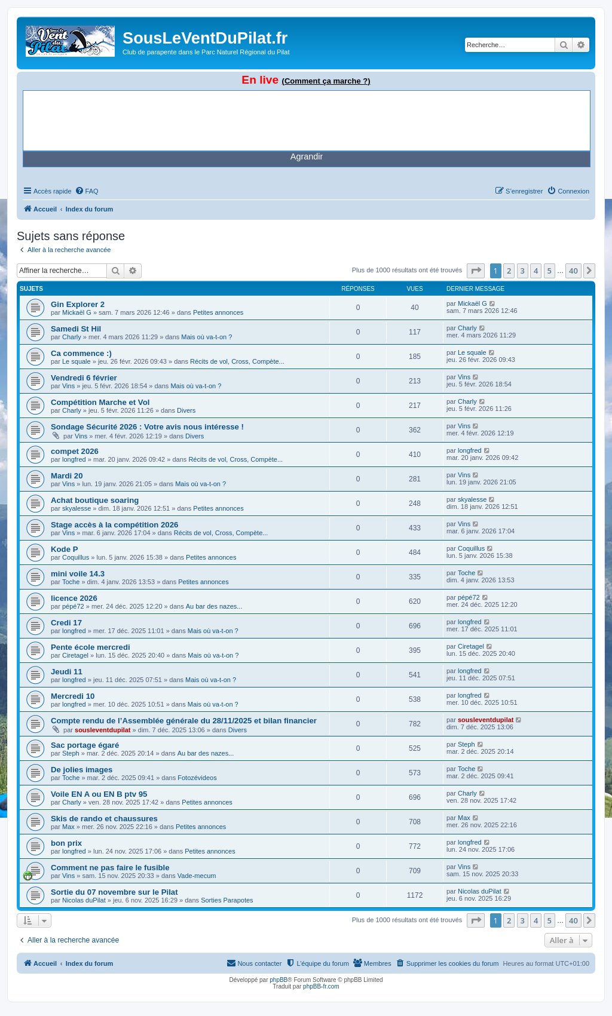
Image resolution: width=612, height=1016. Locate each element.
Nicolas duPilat (84, 900)
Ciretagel (75, 655)
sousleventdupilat (103, 729)
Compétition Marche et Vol (100, 402)
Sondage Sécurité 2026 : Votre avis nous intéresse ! (147, 426)
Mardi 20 (67, 475)
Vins (68, 385)
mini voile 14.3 (78, 573)
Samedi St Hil (76, 328)
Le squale (76, 361)
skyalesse (76, 508)
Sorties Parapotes (227, 900)
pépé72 (73, 606)
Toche (70, 581)
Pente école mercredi (90, 647)
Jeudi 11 (66, 671)
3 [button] (523, 270)
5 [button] (549, 270)
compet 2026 (75, 451)
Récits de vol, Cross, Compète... (237, 361)
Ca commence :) (81, 353)
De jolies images (81, 769)
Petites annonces (218, 312)
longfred (74, 459)
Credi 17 (66, 622)
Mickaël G (76, 312)
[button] (476, 270)
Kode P (64, 549)
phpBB (278, 980)
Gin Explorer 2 (78, 304)
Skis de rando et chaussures (104, 818)
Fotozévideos (197, 777)
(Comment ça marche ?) (326, 80)
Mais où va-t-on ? (206, 336)
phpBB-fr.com (321, 986)
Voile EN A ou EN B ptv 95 (99, 794)
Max (68, 826)
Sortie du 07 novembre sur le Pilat (114, 892)
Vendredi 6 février (84, 377)
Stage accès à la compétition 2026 (114, 524)
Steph (70, 753)
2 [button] (509, 270)
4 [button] (536, 270)
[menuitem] (87, 191)
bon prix (66, 843)
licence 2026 (74, 598)
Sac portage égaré (85, 745)
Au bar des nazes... (214, 606)
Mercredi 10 (72, 696)
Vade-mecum (197, 875)
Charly (71, 336)
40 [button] (573, 270)
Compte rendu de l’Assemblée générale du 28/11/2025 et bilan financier (184, 720)
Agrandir (306, 156)
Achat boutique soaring (95, 500)
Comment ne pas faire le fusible (110, 867)
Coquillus (75, 557)
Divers (186, 410)
